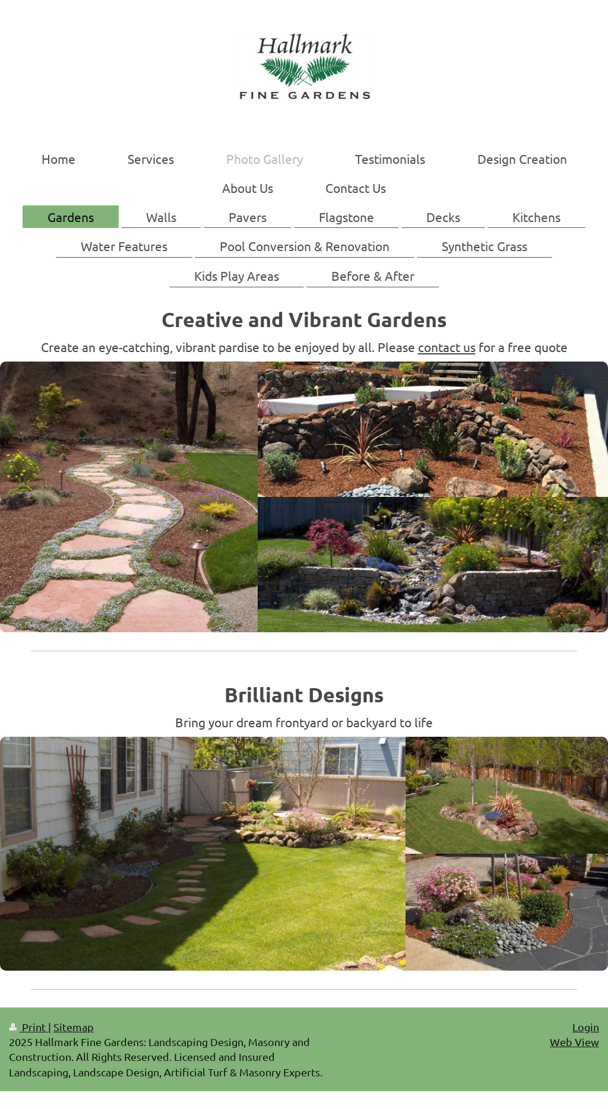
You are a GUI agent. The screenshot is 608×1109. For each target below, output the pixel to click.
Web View (574, 1041)
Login (585, 1027)
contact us (447, 346)
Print (28, 1027)
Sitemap (73, 1027)
